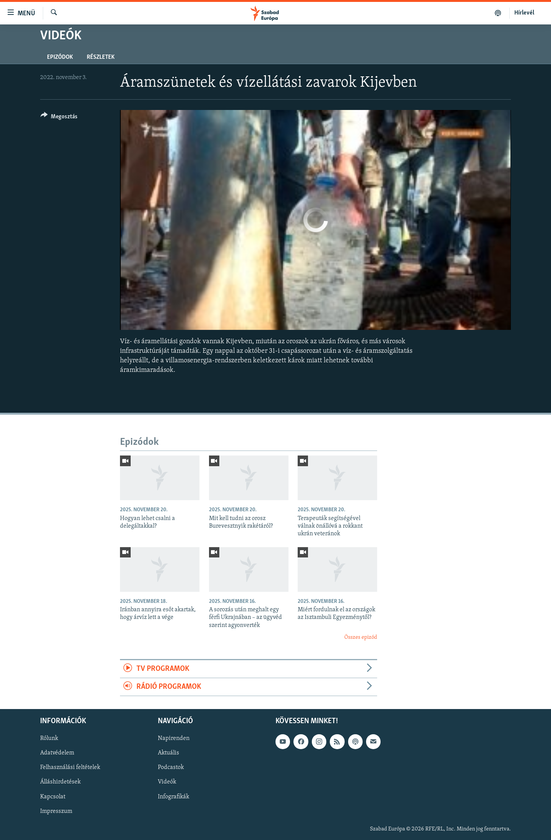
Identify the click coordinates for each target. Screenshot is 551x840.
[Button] (59, 118)
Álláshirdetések (60, 782)
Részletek (101, 57)
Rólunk (49, 739)
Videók (167, 782)
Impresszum (56, 811)
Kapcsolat (52, 797)
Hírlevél (524, 13)
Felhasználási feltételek (70, 768)
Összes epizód (360, 637)
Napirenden (174, 739)
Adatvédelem (57, 753)
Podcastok (171, 768)
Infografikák (173, 797)
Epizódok (60, 57)
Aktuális (168, 753)
